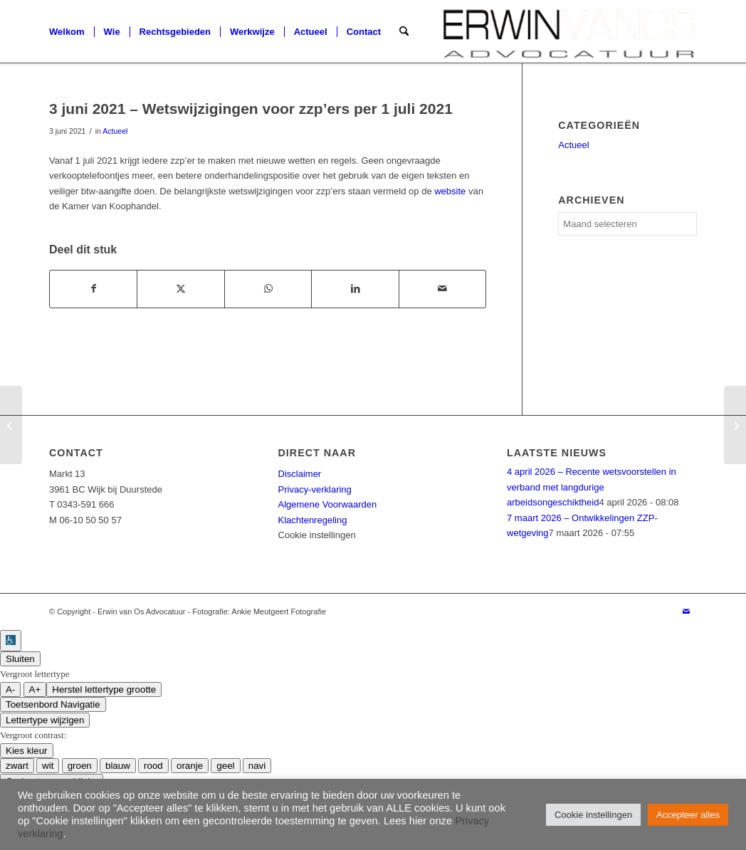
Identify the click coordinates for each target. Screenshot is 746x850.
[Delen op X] (180, 289)
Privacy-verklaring (315, 489)
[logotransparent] (569, 32)
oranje (190, 765)
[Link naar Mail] (686, 611)
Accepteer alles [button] (688, 814)
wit (47, 765)
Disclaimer (300, 473)
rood (153, 765)
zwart (17, 765)
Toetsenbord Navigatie (53, 704)
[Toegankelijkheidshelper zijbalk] (10, 640)
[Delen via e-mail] (442, 289)
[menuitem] (67, 32)
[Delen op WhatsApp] (268, 289)
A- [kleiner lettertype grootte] (10, 689)
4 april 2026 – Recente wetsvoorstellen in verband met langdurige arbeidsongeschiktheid (591, 487)
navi (257, 765)
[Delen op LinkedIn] (355, 289)
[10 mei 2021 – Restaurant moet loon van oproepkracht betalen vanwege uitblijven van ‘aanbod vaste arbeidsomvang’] (11, 425)
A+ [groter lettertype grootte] (35, 689)
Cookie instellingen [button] (593, 814)
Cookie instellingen (317, 535)
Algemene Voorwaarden (327, 504)
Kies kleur (27, 750)
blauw (117, 765)
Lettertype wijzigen (45, 720)
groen (80, 765)
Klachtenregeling (312, 520)
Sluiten (20, 659)
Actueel (115, 131)
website (450, 191)
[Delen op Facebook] (93, 289)
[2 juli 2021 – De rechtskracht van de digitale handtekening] (735, 425)
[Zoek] (404, 32)
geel (225, 765)
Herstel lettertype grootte (104, 689)
